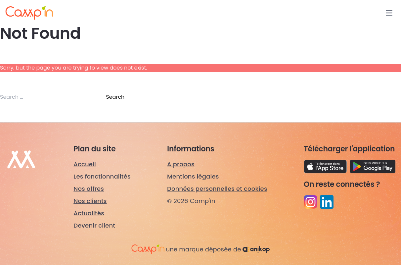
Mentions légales (193, 176)
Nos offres (88, 189)
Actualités (88, 213)
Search (115, 97)
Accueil (84, 164)
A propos (181, 164)
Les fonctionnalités (102, 176)
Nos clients (90, 201)
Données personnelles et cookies (217, 189)
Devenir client (94, 225)
